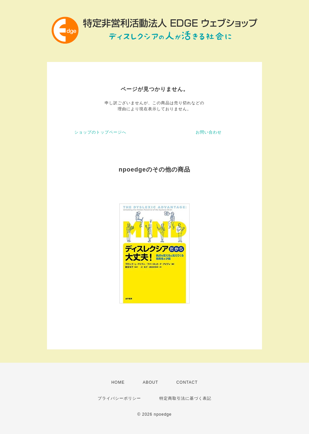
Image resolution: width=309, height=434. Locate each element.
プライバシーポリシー (119, 398)
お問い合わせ (209, 132)
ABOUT (150, 382)
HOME (118, 382)
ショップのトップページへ (100, 132)
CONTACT (187, 382)
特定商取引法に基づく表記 (185, 398)
